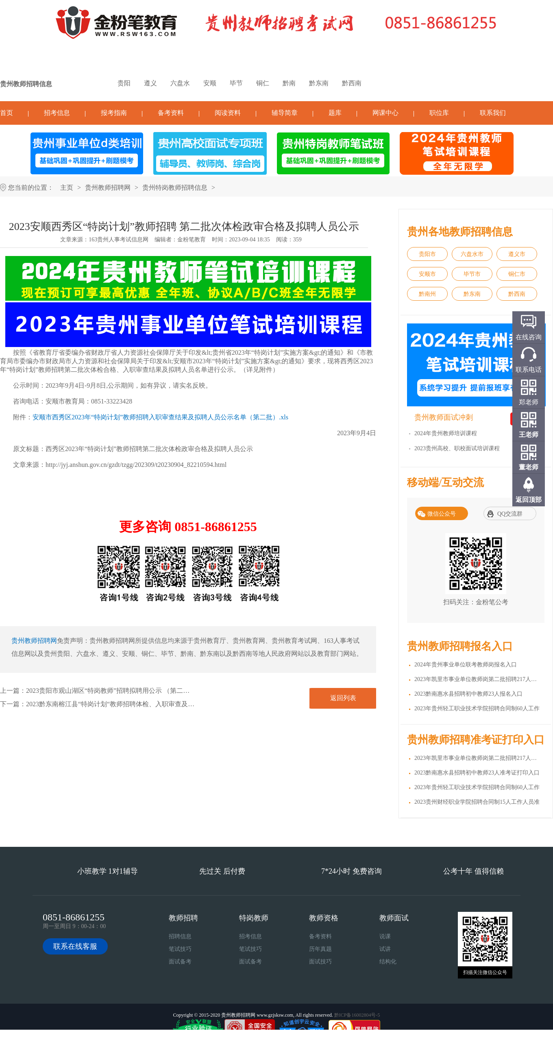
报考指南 (114, 112)
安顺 (209, 83)
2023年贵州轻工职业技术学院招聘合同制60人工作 (477, 708)
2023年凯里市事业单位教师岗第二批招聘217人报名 (478, 679)
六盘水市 (472, 254)
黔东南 (319, 83)
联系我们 (493, 112)
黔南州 (427, 294)
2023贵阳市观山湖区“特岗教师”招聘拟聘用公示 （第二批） (111, 690)
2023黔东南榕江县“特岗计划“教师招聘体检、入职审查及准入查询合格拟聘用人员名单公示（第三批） (172, 704)
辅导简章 (285, 112)
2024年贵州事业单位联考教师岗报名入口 (465, 665)
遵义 (150, 83)
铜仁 (262, 83)
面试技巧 (320, 962)
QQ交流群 (510, 514)
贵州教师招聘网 (108, 187)
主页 (66, 187)
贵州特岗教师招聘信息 (174, 187)
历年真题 (320, 949)
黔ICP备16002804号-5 (357, 1015)
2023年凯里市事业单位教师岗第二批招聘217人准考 (478, 758)
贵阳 (124, 83)
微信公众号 (441, 514)
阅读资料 (228, 112)
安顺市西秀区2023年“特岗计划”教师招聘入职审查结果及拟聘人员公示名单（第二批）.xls (160, 417)
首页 (6, 112)
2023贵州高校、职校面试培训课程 (457, 448)
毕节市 (472, 274)
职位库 (439, 112)
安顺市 (427, 274)
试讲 (385, 949)
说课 (385, 936)
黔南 (289, 83)
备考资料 (171, 112)
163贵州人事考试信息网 (118, 239)
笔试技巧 (180, 949)
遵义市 (516, 254)
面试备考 (180, 962)
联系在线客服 (75, 946)
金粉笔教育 (191, 239)
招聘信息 (180, 936)
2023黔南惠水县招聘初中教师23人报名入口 (468, 694)
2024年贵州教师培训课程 (445, 433)
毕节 (236, 83)
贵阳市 (427, 254)
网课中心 (385, 112)
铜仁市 (516, 274)
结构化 (387, 962)
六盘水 (180, 83)
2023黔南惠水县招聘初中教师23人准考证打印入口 (477, 773)
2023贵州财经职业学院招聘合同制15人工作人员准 (477, 802)
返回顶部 (529, 499)
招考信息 (57, 112)
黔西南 (351, 83)
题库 (335, 112)
